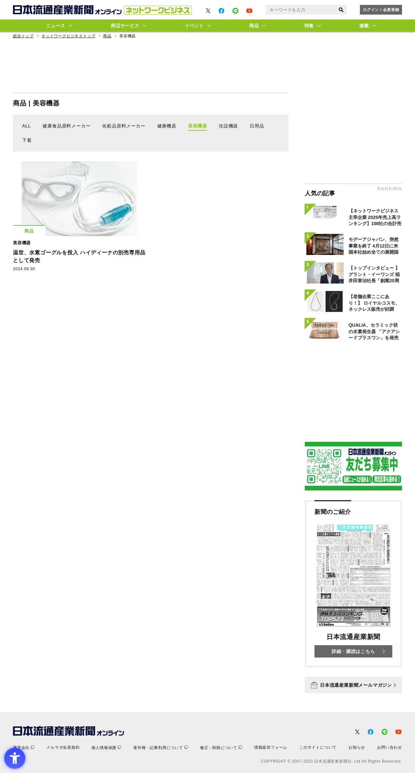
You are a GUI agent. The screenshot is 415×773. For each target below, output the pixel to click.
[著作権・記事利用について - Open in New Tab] (160, 747)
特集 (309, 25)
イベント (194, 25)
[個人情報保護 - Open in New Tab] (106, 747)
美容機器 (197, 126)
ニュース (55, 25)
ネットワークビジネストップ (68, 36)
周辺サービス (125, 25)
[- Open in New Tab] (208, 10)
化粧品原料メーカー (123, 126)
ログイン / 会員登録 (381, 9)
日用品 (257, 126)
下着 (27, 140)
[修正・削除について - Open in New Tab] (221, 747)
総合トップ (23, 36)
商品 (254, 25)
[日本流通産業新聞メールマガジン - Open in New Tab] (353, 685)
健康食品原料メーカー (66, 126)
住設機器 (228, 126)
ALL (26, 126)
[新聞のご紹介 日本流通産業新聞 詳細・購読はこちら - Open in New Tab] (353, 583)
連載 (364, 25)
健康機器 (166, 126)
